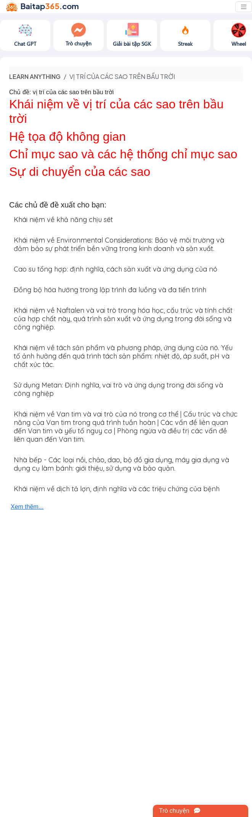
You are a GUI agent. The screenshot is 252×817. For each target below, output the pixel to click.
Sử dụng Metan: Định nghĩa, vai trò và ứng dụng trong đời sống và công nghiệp (118, 389)
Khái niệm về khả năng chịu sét (63, 219)
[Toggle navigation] (243, 7)
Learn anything (35, 76)
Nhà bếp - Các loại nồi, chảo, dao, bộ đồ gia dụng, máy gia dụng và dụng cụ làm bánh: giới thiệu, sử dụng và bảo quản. (121, 464)
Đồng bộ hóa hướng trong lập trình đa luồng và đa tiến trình (110, 289)
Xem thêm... (27, 506)
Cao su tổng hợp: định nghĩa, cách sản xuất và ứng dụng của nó (115, 269)
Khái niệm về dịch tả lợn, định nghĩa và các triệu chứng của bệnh (117, 488)
